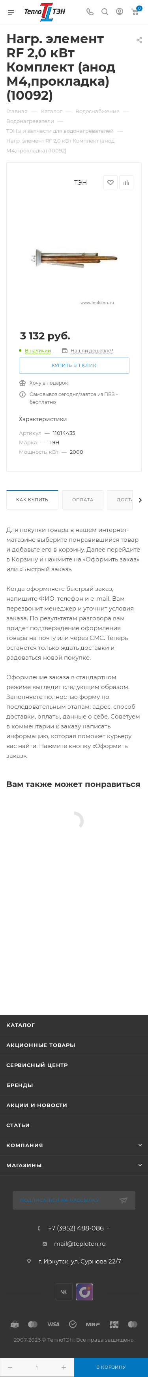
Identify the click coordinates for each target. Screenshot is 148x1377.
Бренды (19, 1085)
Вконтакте (64, 1291)
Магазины (23, 1165)
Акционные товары (40, 1045)
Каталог (20, 1025)
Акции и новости (36, 1105)
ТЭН (80, 182)
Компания (24, 1145)
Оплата (83, 499)
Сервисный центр (37, 1065)
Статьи (18, 1125)
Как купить (32, 499)
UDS (84, 1291)
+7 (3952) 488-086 (76, 1228)
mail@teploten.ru (80, 1243)
